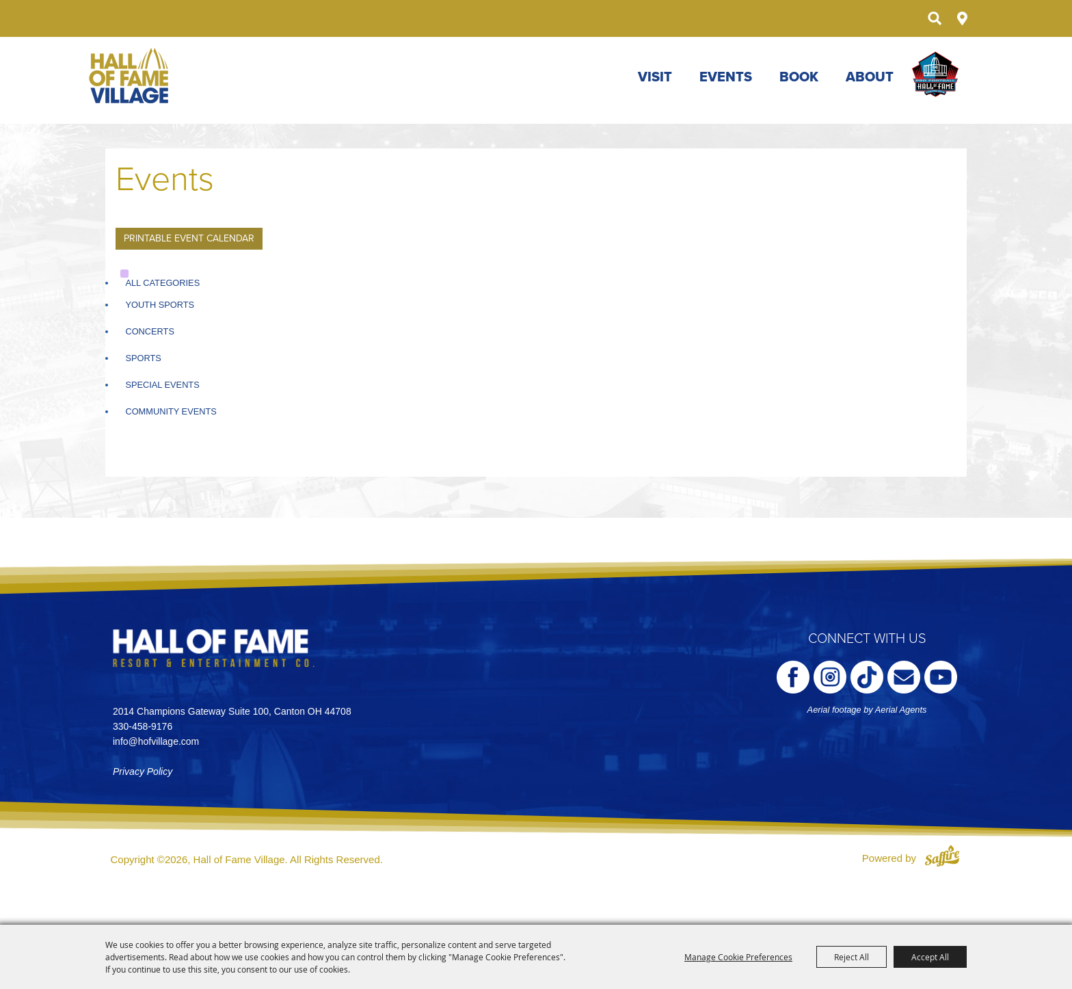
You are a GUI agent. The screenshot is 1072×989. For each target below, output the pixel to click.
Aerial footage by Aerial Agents (867, 709)
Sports (143, 358)
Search (934, 18)
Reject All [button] (851, 956)
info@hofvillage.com (156, 741)
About (870, 77)
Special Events (162, 385)
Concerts (149, 331)
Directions (962, 18)
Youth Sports (159, 305)
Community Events (170, 411)
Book (798, 77)
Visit (655, 77)
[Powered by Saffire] (942, 858)
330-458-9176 (142, 726)
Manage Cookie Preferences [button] (738, 956)
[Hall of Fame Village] (130, 75)
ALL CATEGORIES (162, 283)
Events (725, 77)
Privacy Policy (142, 771)
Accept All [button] (930, 956)
